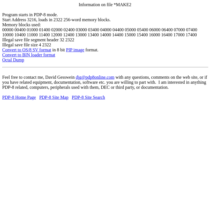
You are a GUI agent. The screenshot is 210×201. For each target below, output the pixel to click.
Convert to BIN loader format (28, 54)
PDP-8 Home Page (19, 97)
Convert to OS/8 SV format (26, 49)
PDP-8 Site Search (88, 97)
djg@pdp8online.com (95, 77)
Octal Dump (13, 60)
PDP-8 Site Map (54, 97)
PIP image (75, 49)
